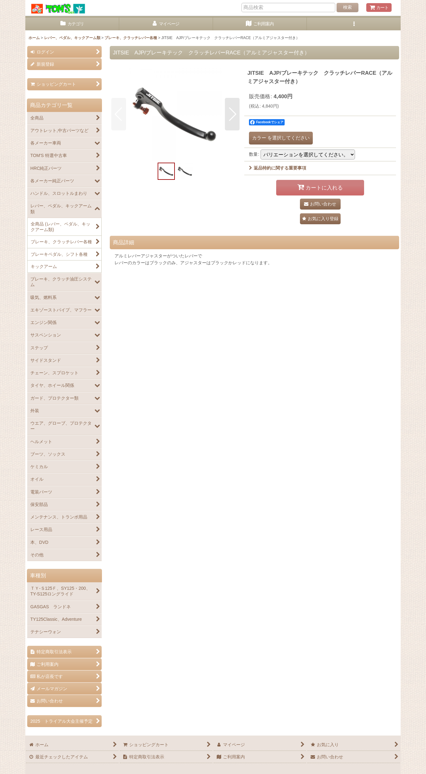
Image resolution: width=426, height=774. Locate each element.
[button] (354, 24)
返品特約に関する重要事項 (277, 167)
